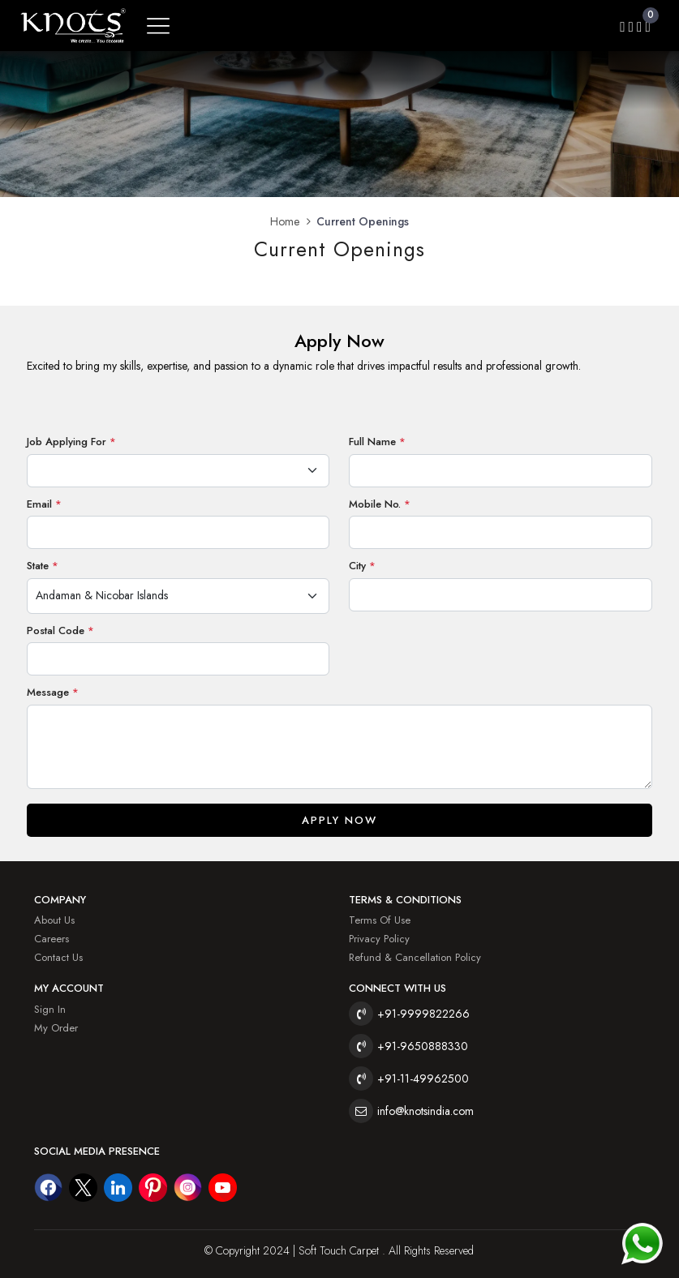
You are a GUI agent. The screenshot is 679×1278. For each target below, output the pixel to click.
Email (44, 504)
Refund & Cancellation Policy (415, 957)
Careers (51, 938)
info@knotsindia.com (425, 1111)
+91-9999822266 (423, 1014)
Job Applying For (71, 441)
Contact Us (58, 957)
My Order (56, 1028)
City (362, 565)
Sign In (50, 1009)
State (42, 565)
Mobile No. (379, 504)
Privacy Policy (379, 938)
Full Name (377, 441)
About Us (54, 920)
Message (53, 692)
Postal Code (60, 630)
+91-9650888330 (422, 1046)
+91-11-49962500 (423, 1078)
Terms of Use (379, 920)
